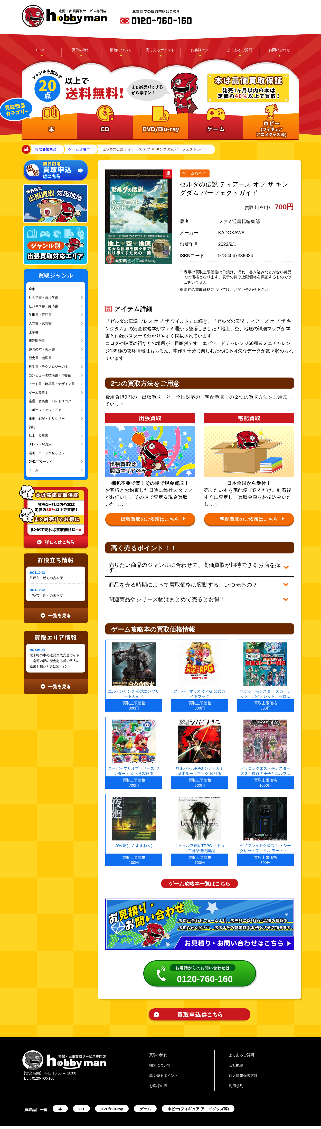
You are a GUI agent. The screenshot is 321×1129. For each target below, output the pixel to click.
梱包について (120, 50)
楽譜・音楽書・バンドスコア (50, 401)
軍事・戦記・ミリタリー (47, 418)
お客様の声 (200, 50)
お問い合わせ (279, 50)
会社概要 (236, 1055)
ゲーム (34, 470)
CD (81, 1099)
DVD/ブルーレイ (41, 461)
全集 (32, 289)
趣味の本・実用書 (42, 349)
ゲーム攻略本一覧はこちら (199, 873)
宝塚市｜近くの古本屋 (46, 595)
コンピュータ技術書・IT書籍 (50, 375)
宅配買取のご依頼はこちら (252, 519)
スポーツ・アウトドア (45, 410)
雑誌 (32, 427)
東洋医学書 (37, 341)
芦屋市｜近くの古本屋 (46, 578)
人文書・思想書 (40, 323)
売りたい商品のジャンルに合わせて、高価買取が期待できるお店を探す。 (194, 565)
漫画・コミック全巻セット (48, 453)
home (25, 149)
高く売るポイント (160, 50)
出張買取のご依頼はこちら (153, 519)
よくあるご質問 (239, 50)
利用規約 (236, 1076)
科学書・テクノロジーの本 (48, 367)
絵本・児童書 (38, 436)
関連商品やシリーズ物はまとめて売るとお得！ (163, 591)
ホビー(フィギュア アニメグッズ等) (198, 1099)
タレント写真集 (40, 444)
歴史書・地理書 (40, 358)
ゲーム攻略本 (79, 149)
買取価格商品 (45, 149)
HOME (41, 50)
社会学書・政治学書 (43, 297)
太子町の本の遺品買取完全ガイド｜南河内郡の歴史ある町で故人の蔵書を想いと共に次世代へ (55, 660)
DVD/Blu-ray (112, 1099)
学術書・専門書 (40, 315)
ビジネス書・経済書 (43, 306)
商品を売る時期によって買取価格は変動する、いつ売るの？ (178, 578)
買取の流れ (81, 50)
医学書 (34, 332)
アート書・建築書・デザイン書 (51, 384)
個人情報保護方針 (243, 1065)
